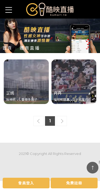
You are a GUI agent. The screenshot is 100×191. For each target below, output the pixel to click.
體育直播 (30, 48)
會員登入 (26, 183)
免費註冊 (74, 183)
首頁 (7, 48)
